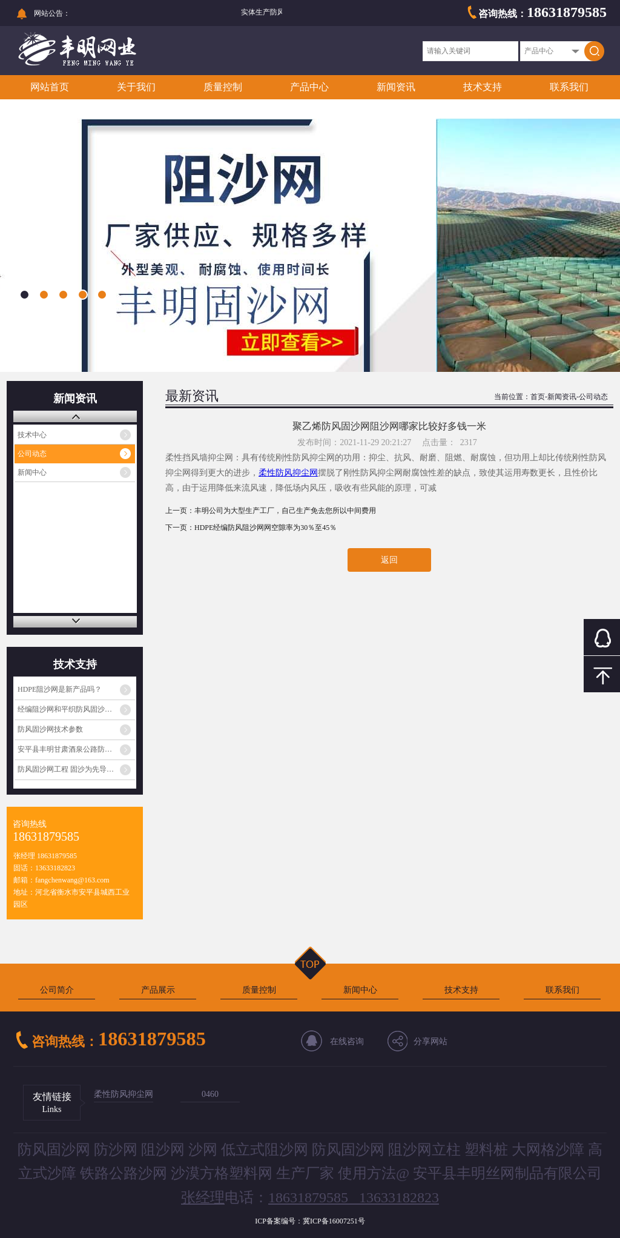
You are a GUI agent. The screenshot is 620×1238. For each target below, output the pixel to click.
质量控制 (222, 87)
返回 (389, 559)
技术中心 (32, 435)
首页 (537, 396)
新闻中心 (32, 472)
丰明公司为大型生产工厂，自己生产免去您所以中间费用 (285, 510)
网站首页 (49, 87)
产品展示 (158, 990)
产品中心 (309, 87)
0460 (210, 1094)
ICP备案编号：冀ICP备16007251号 (309, 1221)
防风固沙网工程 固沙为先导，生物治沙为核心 (76, 769)
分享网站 (430, 1041)
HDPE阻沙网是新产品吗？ (60, 689)
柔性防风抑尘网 (123, 1094)
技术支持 (482, 87)
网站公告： (52, 13)
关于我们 (136, 87)
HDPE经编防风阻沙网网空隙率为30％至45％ (265, 527)
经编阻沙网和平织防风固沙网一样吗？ (76, 709)
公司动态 (32, 453)
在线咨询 (347, 1041)
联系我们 (569, 87)
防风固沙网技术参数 (50, 729)
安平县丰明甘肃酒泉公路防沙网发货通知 (76, 749)
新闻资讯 (396, 87)
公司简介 (57, 990)
